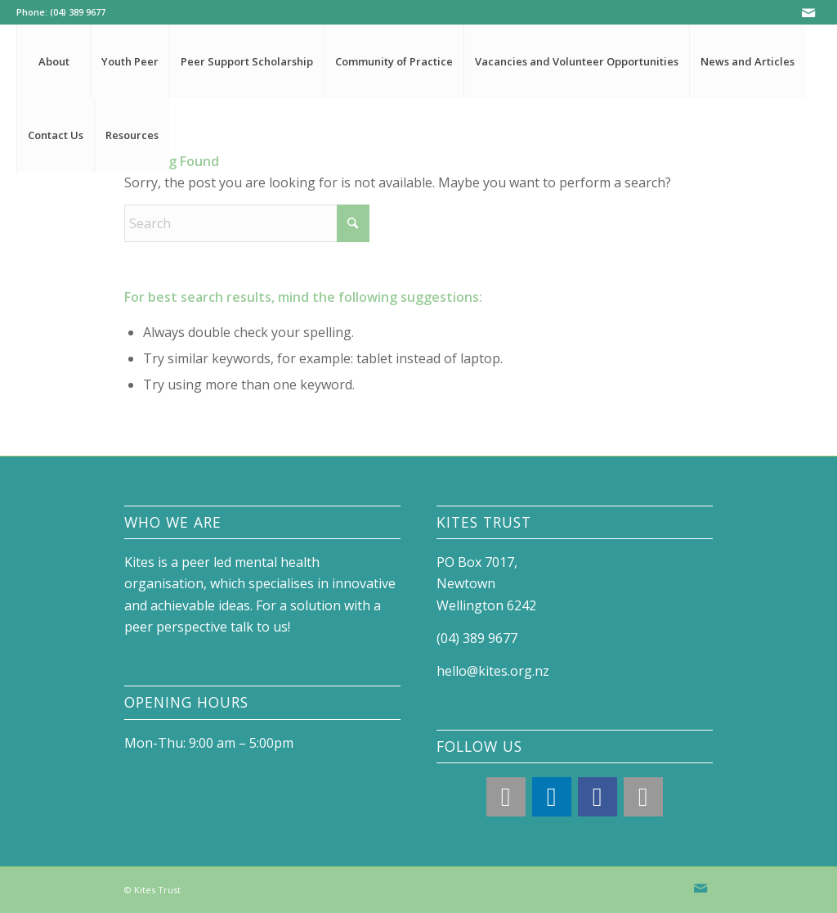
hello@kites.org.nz (492, 671)
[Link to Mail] (808, 12)
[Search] (246, 223)
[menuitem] (53, 61)
